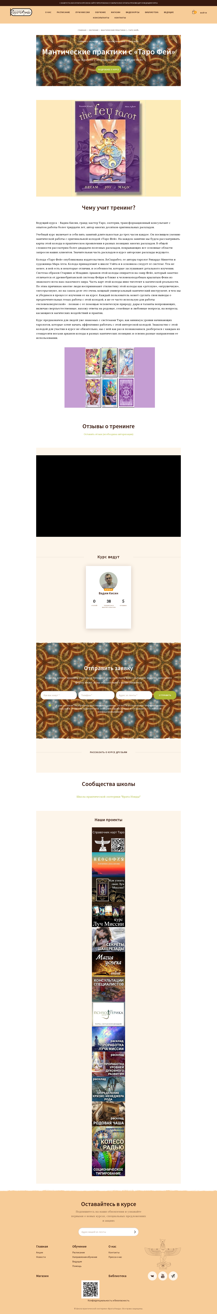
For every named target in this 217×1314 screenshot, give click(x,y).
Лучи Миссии (82, 12)
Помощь (77, 1265)
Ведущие (169, 12)
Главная (82, 30)
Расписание (63, 12)
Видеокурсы (133, 12)
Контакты (120, 17)
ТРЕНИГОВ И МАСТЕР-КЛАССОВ (109, 603)
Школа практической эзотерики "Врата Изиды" (108, 796)
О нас (48, 12)
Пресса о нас (115, 1256)
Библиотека (152, 12)
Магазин (115, 12)
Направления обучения (84, 1256)
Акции (39, 1252)
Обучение (100, 12)
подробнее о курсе (108, 69)
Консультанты (101, 17)
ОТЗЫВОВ (123, 602)
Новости (41, 1256)
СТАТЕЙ (94, 602)
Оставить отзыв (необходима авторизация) (108, 434)
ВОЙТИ (203, 13)
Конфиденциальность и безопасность (108, 1300)
